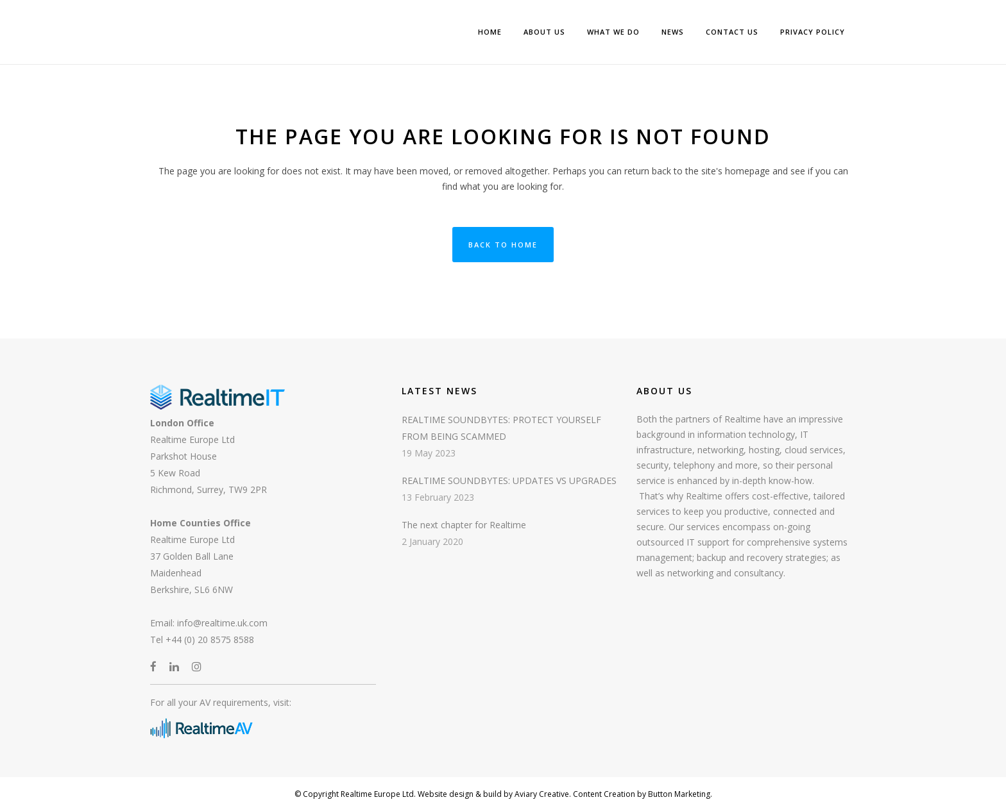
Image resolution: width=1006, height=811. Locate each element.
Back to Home (503, 244)
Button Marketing (678, 794)
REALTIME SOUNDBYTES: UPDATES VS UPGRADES (509, 480)
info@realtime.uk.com (222, 623)
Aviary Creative (541, 794)
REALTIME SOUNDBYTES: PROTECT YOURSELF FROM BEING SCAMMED (501, 428)
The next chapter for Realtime (464, 525)
